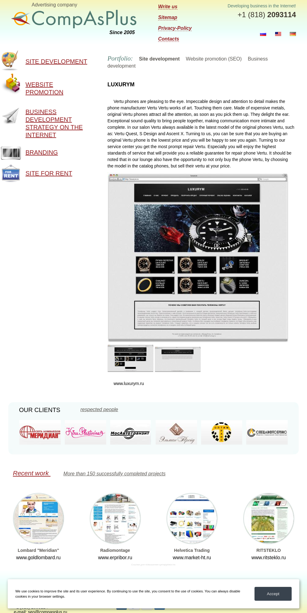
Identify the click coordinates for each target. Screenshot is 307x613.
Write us (167, 6)
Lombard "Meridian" (38, 550)
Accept (273, 593)
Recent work (32, 473)
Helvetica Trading (192, 550)
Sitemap (167, 17)
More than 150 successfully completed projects (115, 473)
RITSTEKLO (268, 550)
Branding (41, 152)
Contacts (168, 38)
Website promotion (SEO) (214, 58)
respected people (99, 409)
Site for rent (48, 173)
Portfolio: (120, 58)
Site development (56, 61)
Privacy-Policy (175, 28)
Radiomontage (115, 550)
